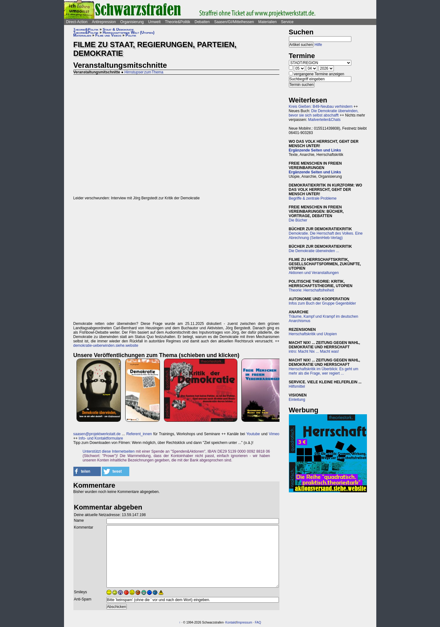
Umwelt (154, 22)
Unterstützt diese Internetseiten (109, 451)
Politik (131, 35)
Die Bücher (298, 220)
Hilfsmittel (297, 386)
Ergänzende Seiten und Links (315, 150)
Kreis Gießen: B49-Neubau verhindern (321, 106)
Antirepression (104, 22)
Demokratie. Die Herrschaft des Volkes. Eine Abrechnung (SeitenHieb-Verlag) (326, 235)
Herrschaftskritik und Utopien (313, 334)
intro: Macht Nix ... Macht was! (314, 351)
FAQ (258, 622)
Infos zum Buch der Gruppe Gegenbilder (322, 303)
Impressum (244, 622)
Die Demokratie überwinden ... (314, 251)
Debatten (202, 22)
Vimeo (274, 434)
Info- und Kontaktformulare (101, 438)
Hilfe (318, 44)
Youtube (253, 434)
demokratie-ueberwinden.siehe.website (105, 345)
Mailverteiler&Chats (324, 119)
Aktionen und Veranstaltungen (314, 273)
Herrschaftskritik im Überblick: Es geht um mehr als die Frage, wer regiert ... (323, 371)
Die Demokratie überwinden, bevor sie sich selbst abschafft (323, 113)
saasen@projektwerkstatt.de (97, 434)
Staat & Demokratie (118, 29)
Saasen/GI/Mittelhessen (234, 22)
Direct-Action (77, 22)
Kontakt (230, 622)
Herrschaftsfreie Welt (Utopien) (129, 32)
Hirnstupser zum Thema (143, 72)
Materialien (267, 22)
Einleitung (297, 399)
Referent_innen (139, 434)
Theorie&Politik (177, 22)
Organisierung (132, 22)
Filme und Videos (108, 35)
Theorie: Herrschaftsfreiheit (311, 290)
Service (287, 22)
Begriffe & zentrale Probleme (313, 198)
